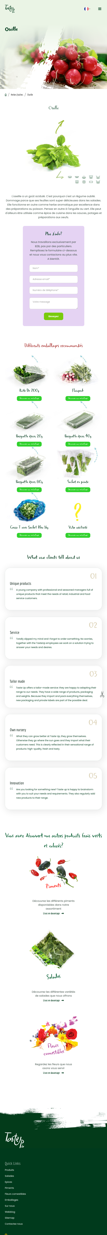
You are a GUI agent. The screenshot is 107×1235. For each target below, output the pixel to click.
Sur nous (10, 1206)
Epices (8, 1182)
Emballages (11, 1200)
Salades (9, 1176)
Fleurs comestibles (15, 1194)
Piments (9, 1188)
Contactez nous (14, 1223)
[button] (99, 9)
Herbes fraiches (17, 94)
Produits (9, 1170)
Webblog (10, 1211)
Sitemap (9, 1217)
